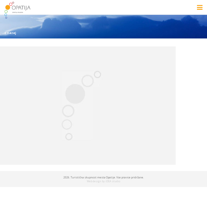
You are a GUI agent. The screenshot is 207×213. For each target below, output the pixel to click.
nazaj (10, 33)
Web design (94, 181)
